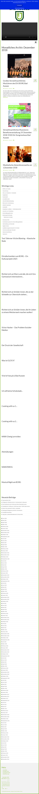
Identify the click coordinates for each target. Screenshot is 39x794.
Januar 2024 (5, 573)
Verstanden (19, 5)
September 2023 (6, 581)
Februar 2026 (5, 526)
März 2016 (5, 730)
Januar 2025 (5, 550)
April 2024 (5, 567)
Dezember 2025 (6, 530)
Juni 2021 (5, 625)
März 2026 (5, 524)
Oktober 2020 (5, 637)
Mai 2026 (4, 520)
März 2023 (5, 591)
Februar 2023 (5, 593)
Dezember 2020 (6, 633)
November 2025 (6, 532)
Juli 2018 (4, 680)
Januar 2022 (5, 615)
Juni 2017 (5, 704)
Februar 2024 (5, 571)
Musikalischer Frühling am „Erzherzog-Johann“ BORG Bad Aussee (16, 506)
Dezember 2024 (6, 552)
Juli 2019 (4, 658)
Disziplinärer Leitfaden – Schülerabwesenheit (12, 209)
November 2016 (6, 716)
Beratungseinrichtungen (7, 215)
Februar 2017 (5, 710)
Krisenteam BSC (6, 219)
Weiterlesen (5, 97)
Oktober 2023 (5, 579)
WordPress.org (6, 773)
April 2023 (5, 589)
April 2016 (5, 728)
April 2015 (5, 749)
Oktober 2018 (5, 676)
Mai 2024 (4, 564)
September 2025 (6, 536)
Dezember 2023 (6, 575)
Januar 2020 (5, 647)
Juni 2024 (5, 562)
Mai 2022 (4, 607)
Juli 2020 (4, 641)
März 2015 (5, 751)
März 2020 (5, 643)
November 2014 (6, 759)
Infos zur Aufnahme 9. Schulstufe (9, 192)
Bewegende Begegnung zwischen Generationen (12, 510)
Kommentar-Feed (6, 772)
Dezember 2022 (6, 597)
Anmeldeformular (6, 199)
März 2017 (5, 708)
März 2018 (5, 688)
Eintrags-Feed (6, 771)
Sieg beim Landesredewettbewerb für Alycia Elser (13, 514)
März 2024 (5, 569)
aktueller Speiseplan (7, 205)
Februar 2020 (5, 645)
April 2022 (5, 609)
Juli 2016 (4, 722)
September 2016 (6, 720)
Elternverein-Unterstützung (8, 203)
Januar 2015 (5, 755)
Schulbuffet (5, 207)
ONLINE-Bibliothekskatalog (8, 201)
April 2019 (5, 664)
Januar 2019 (5, 670)
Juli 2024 (4, 560)
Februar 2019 (5, 668)
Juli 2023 (4, 583)
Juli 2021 (4, 623)
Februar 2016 (5, 732)
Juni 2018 (5, 682)
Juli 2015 (4, 743)
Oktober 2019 (5, 654)
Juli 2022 (4, 603)
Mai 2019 (4, 662)
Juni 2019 (5, 660)
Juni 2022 (5, 605)
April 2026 (5, 522)
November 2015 (6, 739)
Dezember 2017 (6, 694)
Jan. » (6, 788)
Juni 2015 (5, 745)
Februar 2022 (5, 613)
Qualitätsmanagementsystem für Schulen (11, 228)
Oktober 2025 (5, 534)
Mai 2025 (4, 542)
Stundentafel (5, 197)
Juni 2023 (5, 585)
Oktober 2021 (5, 621)
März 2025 (5, 546)
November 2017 (6, 696)
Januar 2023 (5, 595)
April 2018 (5, 686)
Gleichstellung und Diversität (8, 223)
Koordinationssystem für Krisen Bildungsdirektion (13, 221)
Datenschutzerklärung (7, 232)
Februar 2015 (5, 753)
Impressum (5, 234)
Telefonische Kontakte (8, 217)
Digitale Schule (6, 225)
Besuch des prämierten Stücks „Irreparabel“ (11, 508)
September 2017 (6, 700)
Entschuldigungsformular (8, 213)
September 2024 (6, 558)
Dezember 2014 (6, 757)
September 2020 (6, 639)
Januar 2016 (5, 734)
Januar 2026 (5, 528)
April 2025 (5, 544)
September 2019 (6, 656)
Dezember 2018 (6, 672)
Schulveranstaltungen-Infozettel (9, 230)
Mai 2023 (4, 587)
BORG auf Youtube (6, 188)
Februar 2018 (5, 690)
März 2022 (5, 611)
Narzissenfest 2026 (6, 500)
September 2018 (6, 678)
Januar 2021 (5, 631)
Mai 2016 (4, 726)
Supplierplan (5, 194)
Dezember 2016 (6, 714)
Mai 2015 (4, 747)
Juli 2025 (4, 538)
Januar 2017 (5, 712)
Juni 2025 (5, 540)
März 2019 (5, 666)
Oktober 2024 (5, 556)
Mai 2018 (4, 684)
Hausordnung (5, 190)
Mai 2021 (4, 627)
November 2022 (6, 599)
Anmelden (5, 770)
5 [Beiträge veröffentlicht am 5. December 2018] (4, 781)
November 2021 (6, 619)
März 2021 (5, 629)
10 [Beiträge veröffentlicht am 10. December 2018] (2, 782)
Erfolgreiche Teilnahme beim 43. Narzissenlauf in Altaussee (15, 502)
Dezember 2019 (6, 649)
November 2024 (6, 554)
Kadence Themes (19, 791)
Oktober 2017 (5, 698)
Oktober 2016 (5, 718)
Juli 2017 (4, 702)
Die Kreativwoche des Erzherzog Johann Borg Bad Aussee (15, 504)
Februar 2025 (5, 548)
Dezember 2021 (6, 617)
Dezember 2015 (6, 736)
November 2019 (6, 651)
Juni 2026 (5, 518)
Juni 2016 (5, 724)
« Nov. (3, 788)
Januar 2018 (5, 692)
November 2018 (6, 674)
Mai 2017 (4, 706)
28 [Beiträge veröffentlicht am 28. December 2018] (6, 785)
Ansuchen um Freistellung (8, 211)
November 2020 (6, 635)
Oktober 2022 (5, 601)
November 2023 (6, 577)
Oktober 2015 (5, 741)
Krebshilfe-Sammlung (7, 512)
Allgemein (10, 88)
